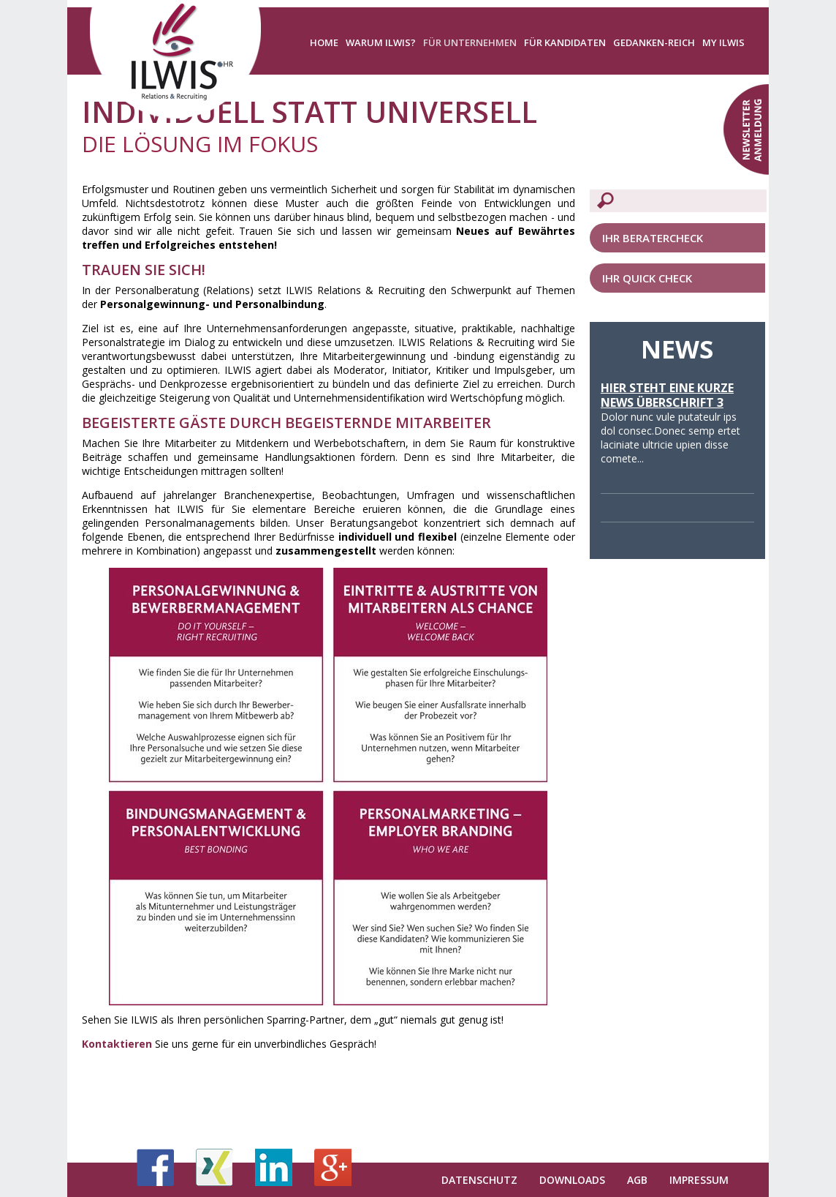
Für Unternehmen (470, 42)
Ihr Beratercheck (652, 237)
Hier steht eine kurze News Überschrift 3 (667, 395)
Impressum (699, 1180)
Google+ (333, 1167)
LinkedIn (273, 1167)
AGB (637, 1180)
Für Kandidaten (565, 42)
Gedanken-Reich (654, 42)
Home (324, 42)
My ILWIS (723, 42)
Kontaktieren (117, 1044)
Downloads (572, 1180)
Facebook (155, 1167)
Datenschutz (479, 1180)
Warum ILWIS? (381, 42)
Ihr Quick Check (647, 278)
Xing (214, 1167)
